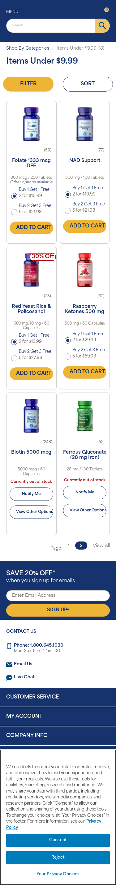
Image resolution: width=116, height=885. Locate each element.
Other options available (31, 182)
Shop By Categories (27, 48)
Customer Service (32, 697)
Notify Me (31, 494)
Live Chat (24, 677)
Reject (58, 858)
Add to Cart (33, 227)
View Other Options (34, 512)
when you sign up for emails (40, 577)
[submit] (102, 26)
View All (101, 546)
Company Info (27, 735)
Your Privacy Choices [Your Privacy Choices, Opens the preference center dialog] (58, 874)
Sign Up (58, 610)
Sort (88, 84)
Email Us (23, 664)
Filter (28, 84)
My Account (24, 716)
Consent (58, 840)
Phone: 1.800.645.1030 (38, 645)
